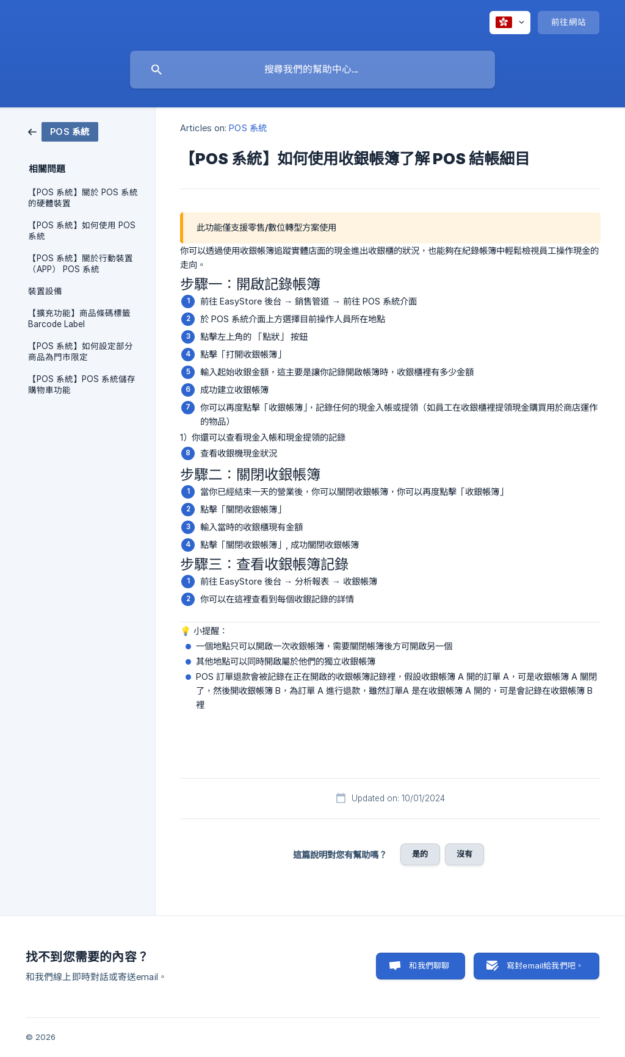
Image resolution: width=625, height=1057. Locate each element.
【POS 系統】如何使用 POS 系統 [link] (81, 230)
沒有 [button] (464, 854)
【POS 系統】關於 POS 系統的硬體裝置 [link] (83, 197)
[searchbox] (312, 69)
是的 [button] (420, 854)
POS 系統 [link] (248, 128)
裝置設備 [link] (45, 291)
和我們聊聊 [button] (429, 965)
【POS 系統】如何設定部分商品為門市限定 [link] (80, 351)
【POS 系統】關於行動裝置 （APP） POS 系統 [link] (80, 263)
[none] (510, 22)
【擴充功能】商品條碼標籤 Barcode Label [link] (79, 318)
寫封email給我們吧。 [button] (545, 965)
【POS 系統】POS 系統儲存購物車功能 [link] (81, 384)
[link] (63, 131)
